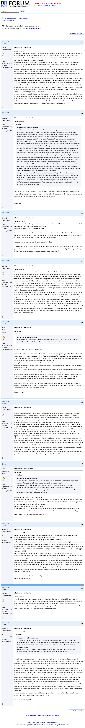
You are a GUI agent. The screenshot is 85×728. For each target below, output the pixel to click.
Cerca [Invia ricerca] (22, 11)
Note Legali (31, 722)
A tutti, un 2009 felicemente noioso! (48, 715)
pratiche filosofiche (31, 715)
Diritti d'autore (40, 722)
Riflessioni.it (46, 6)
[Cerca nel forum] (10, 11)
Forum (20, 18)
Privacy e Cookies (51, 722)
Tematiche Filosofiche (33, 28)
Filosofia (25, 18)
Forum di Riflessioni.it (10, 18)
